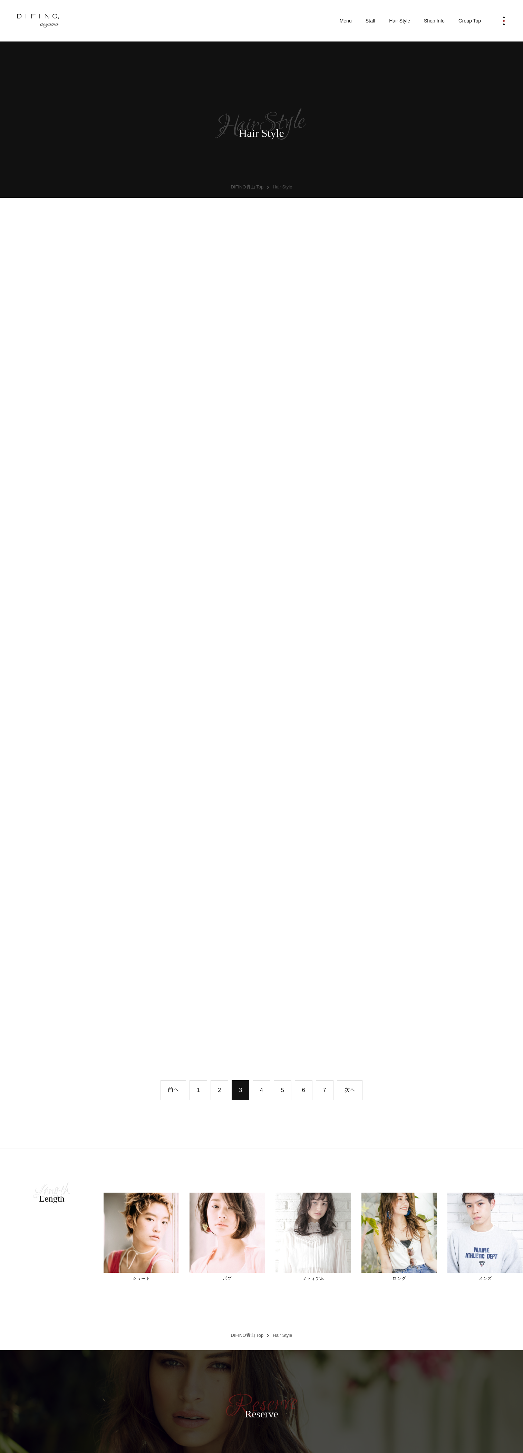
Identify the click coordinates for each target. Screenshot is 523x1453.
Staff (371, 21)
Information (135, 1382)
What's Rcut (198, 1382)
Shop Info (434, 21)
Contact (388, 1382)
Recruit (450, 1382)
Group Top (469, 21)
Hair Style (399, 21)
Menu (346, 21)
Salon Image (324, 1382)
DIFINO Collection (261, 1382)
